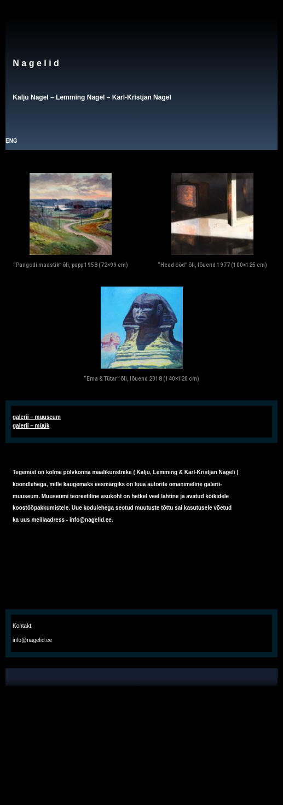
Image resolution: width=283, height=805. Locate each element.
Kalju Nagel (30, 97)
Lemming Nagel (80, 97)
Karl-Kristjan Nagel (141, 97)
